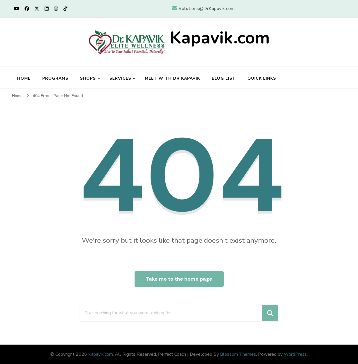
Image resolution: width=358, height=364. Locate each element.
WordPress (295, 354)
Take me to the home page (179, 278)
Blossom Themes (238, 354)
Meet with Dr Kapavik (172, 78)
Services (120, 78)
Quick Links (261, 78)
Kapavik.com (220, 37)
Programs (55, 78)
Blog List (224, 78)
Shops (88, 78)
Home (24, 78)
